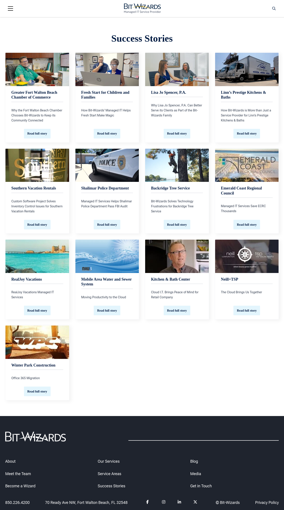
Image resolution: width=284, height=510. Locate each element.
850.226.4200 (17, 502)
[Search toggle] (274, 8)
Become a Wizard (20, 486)
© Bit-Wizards (228, 502)
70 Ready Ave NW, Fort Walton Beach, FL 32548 (86, 502)
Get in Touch (201, 486)
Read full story (37, 133)
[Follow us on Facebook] (148, 502)
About (10, 461)
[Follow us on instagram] (163, 502)
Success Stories (111, 486)
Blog (194, 461)
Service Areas (109, 473)
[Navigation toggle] (10, 8)
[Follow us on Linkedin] (179, 502)
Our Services (108, 461)
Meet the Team (18, 473)
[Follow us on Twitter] (195, 502)
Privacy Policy (267, 502)
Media (195, 473)
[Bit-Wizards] (142, 8)
